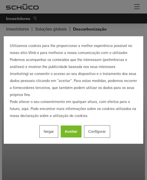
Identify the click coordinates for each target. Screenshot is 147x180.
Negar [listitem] (49, 131)
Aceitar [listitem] (71, 131)
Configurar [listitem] (97, 131)
